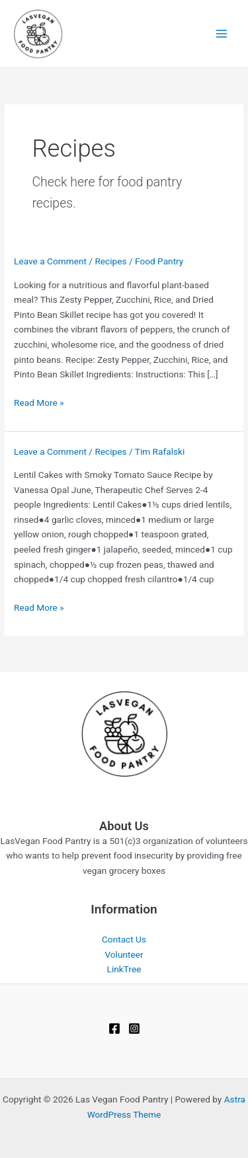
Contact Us (124, 939)
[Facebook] (114, 1028)
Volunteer (123, 954)
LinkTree (124, 969)
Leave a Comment (50, 261)
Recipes (110, 261)
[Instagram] (134, 1028)
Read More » (39, 402)
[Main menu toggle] (221, 34)
